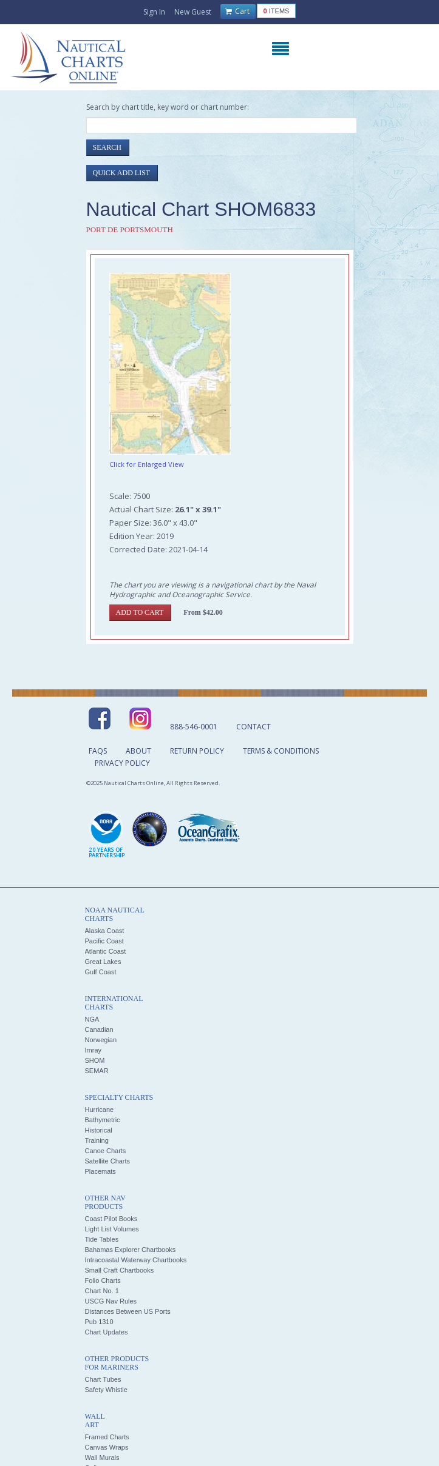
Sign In (154, 12)
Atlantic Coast (105, 951)
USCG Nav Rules (111, 1301)
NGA (92, 1019)
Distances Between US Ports (128, 1311)
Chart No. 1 (102, 1290)
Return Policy (197, 751)
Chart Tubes (103, 1379)
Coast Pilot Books (111, 1218)
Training (97, 1140)
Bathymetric (102, 1119)
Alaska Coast (104, 930)
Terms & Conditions (281, 751)
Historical (98, 1130)
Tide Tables (102, 1239)
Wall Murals (102, 1457)
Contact (253, 726)
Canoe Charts (105, 1150)
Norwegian (101, 1039)
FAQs (98, 751)
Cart (237, 11)
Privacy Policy (122, 763)
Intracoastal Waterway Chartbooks (136, 1260)
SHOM (95, 1060)
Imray (93, 1050)
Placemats (100, 1171)
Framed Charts (107, 1437)
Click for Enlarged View (146, 464)
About (138, 751)
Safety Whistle (106, 1389)
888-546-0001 (193, 726)
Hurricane (99, 1109)
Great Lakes (103, 961)
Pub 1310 (99, 1321)
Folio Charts (103, 1280)
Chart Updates (106, 1332)
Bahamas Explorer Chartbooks (130, 1249)
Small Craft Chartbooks (119, 1270)
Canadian (99, 1029)
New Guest (192, 12)
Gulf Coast (101, 972)
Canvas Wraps (107, 1447)
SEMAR (97, 1070)
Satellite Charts (108, 1161)
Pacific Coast (104, 941)
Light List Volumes (112, 1229)
